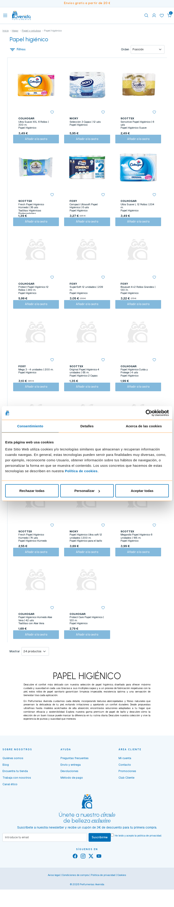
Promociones (127, 794)
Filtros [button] (18, 49)
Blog (5, 788)
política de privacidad (149, 859)
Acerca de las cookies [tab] (144, 426)
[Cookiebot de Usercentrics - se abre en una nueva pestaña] (149, 412)
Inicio (5, 30)
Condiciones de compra (75, 898)
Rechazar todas (31, 491)
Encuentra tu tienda (15, 794)
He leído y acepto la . (138, 859)
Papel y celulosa (31, 30)
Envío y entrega (70, 788)
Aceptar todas (142, 491)
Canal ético (9, 807)
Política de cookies (81, 471)
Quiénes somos (12, 781)
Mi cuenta (124, 781)
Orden (125, 49)
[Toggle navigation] (5, 15)
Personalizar (87, 491)
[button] (169, 15)
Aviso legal (54, 898)
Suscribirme (100, 861)
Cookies (121, 898)
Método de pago (71, 801)
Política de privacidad (103, 898)
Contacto (124, 788)
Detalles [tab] (87, 426)
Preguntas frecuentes (74, 781)
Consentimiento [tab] (30, 426)
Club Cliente (126, 801)
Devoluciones (69, 794)
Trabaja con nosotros (16, 801)
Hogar (15, 30)
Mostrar (15, 674)
